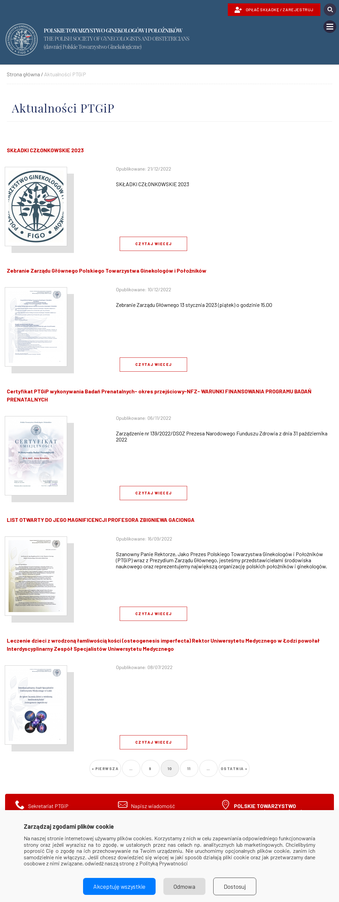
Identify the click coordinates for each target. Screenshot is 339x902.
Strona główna (23, 74)
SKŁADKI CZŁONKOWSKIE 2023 (45, 150)
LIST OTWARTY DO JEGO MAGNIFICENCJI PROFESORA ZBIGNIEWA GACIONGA (101, 519)
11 (191, 766)
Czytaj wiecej (153, 243)
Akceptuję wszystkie (119, 886)
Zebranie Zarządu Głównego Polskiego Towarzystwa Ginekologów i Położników (106, 270)
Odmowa (184, 886)
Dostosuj (235, 886)
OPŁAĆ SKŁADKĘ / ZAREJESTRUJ (274, 10)
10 (172, 768)
